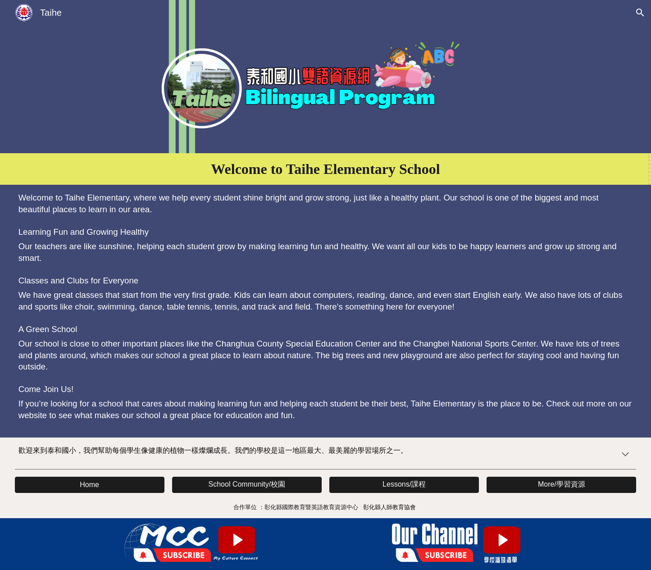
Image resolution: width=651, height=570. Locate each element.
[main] (326, 169)
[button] (640, 12)
